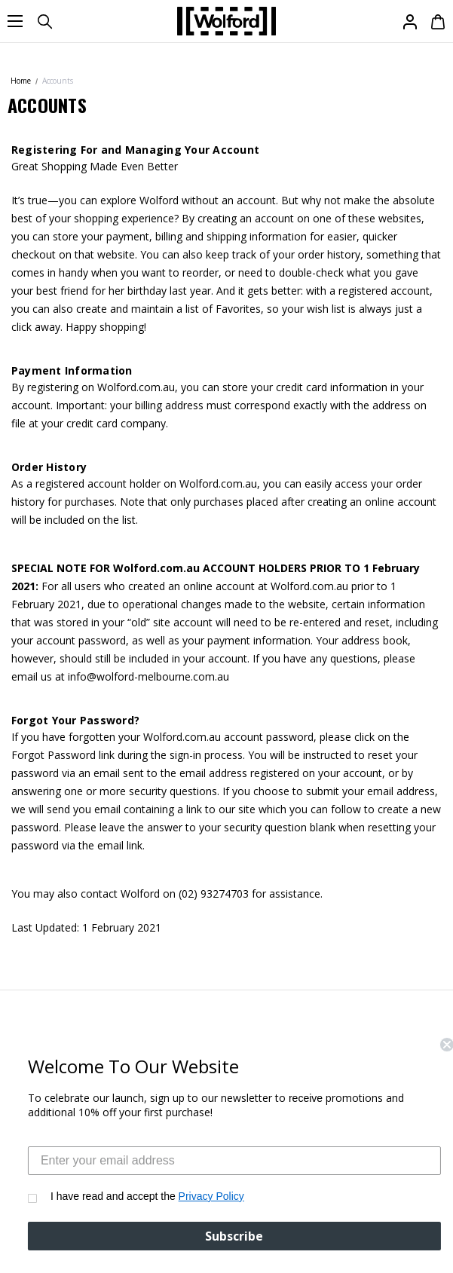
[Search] (44, 21)
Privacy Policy (227, 1196)
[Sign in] (409, 21)
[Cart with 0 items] (436, 21)
